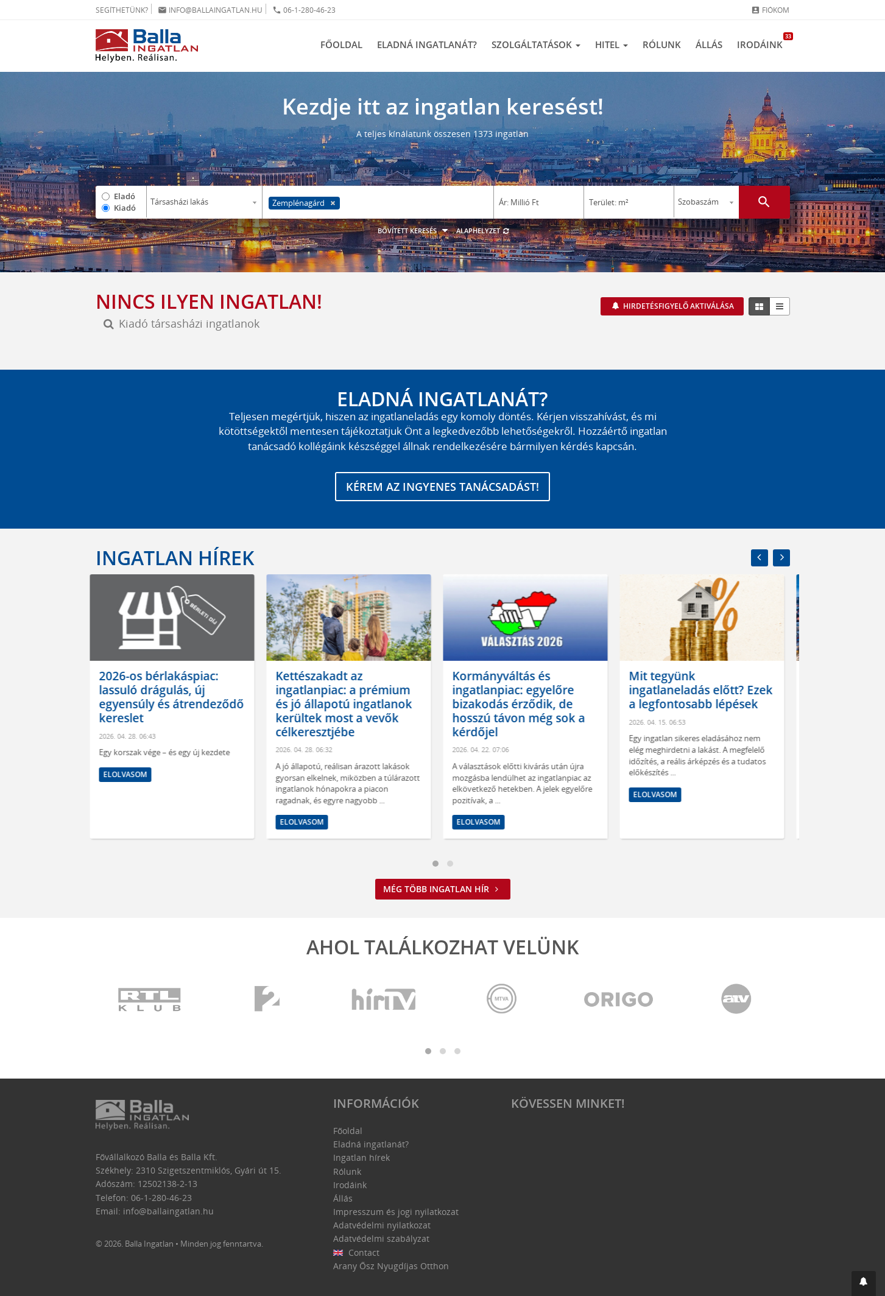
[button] (864, 1283)
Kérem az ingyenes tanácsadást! (442, 486)
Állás (709, 44)
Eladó (124, 196)
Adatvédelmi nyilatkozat (382, 1225)
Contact (356, 1252)
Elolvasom (131, 774)
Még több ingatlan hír (442, 889)
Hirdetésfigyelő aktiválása (677, 306)
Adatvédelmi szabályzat (381, 1238)
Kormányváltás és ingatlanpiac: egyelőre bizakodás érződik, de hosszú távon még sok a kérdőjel (524, 704)
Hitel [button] (611, 44)
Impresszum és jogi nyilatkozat (396, 1211)
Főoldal (341, 44)
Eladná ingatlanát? (427, 44)
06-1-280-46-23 (304, 10)
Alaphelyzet (483, 230)
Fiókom (770, 10)
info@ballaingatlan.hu (210, 10)
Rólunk (662, 44)
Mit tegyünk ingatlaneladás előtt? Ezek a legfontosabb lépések (706, 691)
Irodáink (763, 41)
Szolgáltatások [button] (536, 44)
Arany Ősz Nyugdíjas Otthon (391, 1266)
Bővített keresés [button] (414, 230)
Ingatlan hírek (175, 557)
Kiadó (125, 207)
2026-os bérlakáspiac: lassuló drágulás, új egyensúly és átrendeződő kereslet (177, 697)
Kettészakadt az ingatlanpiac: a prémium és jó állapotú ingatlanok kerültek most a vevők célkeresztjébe (349, 704)
